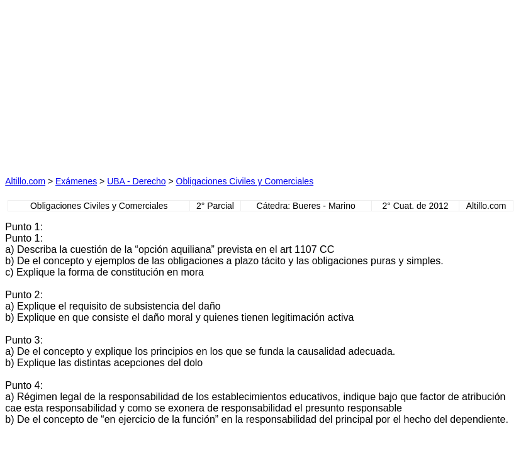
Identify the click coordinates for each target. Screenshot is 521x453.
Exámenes (76, 181)
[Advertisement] (140, 83)
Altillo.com (25, 181)
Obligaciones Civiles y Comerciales (245, 181)
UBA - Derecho (136, 181)
